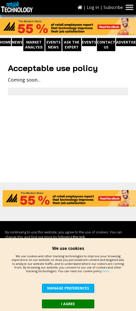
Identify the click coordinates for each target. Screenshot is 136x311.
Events (89, 42)
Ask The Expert (71, 45)
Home (5, 42)
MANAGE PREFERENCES (68, 288)
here (105, 271)
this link (79, 236)
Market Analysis (34, 45)
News (17, 42)
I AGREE (68, 303)
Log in (93, 7)
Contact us (106, 45)
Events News (53, 45)
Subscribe (113, 7)
